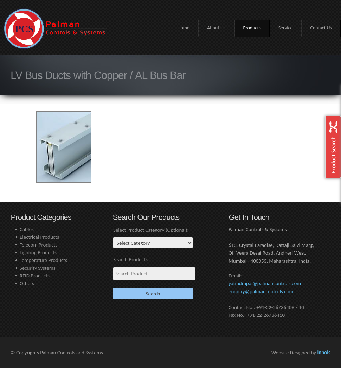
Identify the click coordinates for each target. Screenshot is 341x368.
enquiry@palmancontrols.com (261, 291)
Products (252, 28)
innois (323, 352)
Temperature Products (43, 260)
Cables (27, 229)
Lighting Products (38, 252)
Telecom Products (39, 245)
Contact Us (321, 28)
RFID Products (35, 275)
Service (285, 28)
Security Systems (38, 268)
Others (27, 283)
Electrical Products (39, 237)
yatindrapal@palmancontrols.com (265, 283)
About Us (216, 28)
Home (183, 28)
